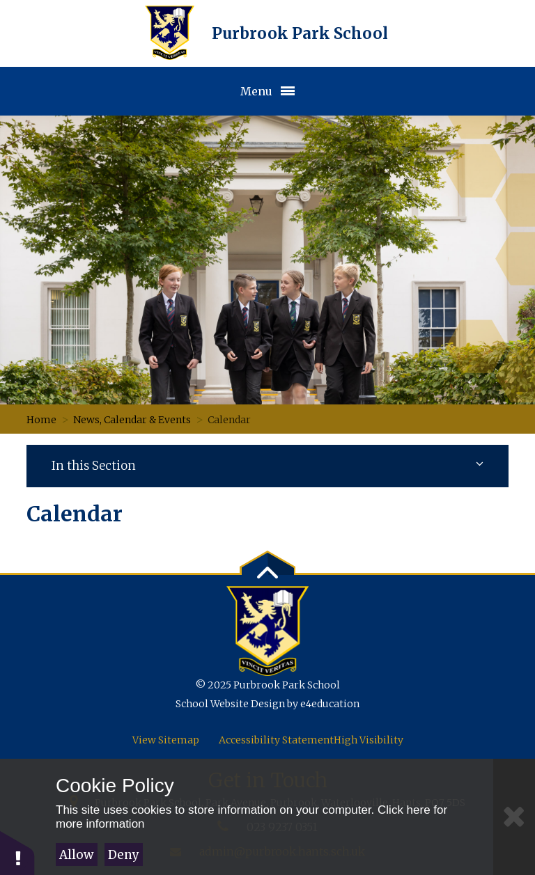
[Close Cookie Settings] (514, 817)
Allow (76, 854)
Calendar (229, 419)
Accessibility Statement (276, 740)
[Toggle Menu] (267, 91)
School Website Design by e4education (267, 703)
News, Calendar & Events (132, 419)
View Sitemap (165, 740)
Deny (123, 854)
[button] (17, 852)
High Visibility (368, 740)
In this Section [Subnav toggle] (267, 465)
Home (41, 419)
